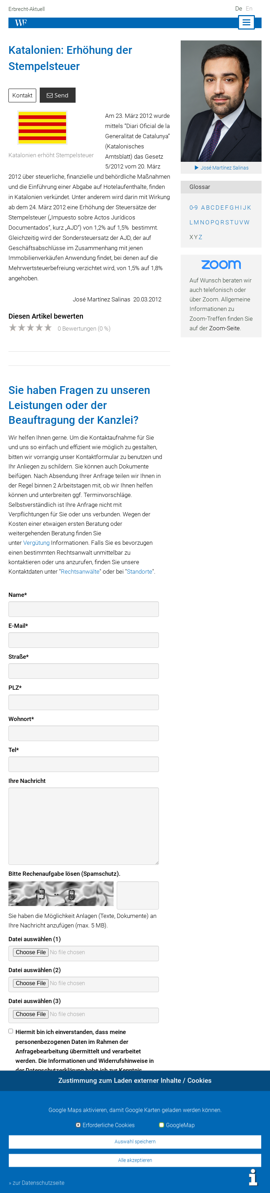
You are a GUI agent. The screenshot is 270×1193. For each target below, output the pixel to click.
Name (17, 594)
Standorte (143, 571)
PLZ (15, 687)
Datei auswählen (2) (35, 970)
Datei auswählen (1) (35, 939)
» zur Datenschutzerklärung (44, 1093)
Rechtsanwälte (82, 571)
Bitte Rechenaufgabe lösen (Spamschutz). (64, 873)
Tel (13, 749)
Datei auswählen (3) (35, 1000)
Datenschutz (214, 1179)
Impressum (145, 1179)
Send (58, 95)
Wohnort (21, 718)
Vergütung (37, 542)
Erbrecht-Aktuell (27, 9)
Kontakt (22, 95)
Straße (18, 656)
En (249, 8)
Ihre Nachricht (27, 780)
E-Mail (18, 625)
